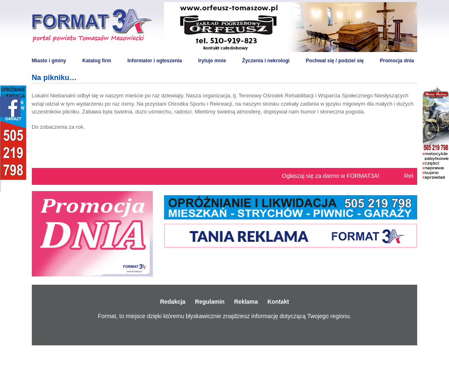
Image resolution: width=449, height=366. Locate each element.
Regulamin (210, 301)
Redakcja (172, 301)
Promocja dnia (397, 61)
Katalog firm (96, 61)
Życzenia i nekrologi (266, 61)
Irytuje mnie (212, 61)
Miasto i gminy (49, 61)
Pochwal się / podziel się (334, 61)
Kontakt (278, 301)
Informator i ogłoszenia (154, 61)
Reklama (246, 301)
